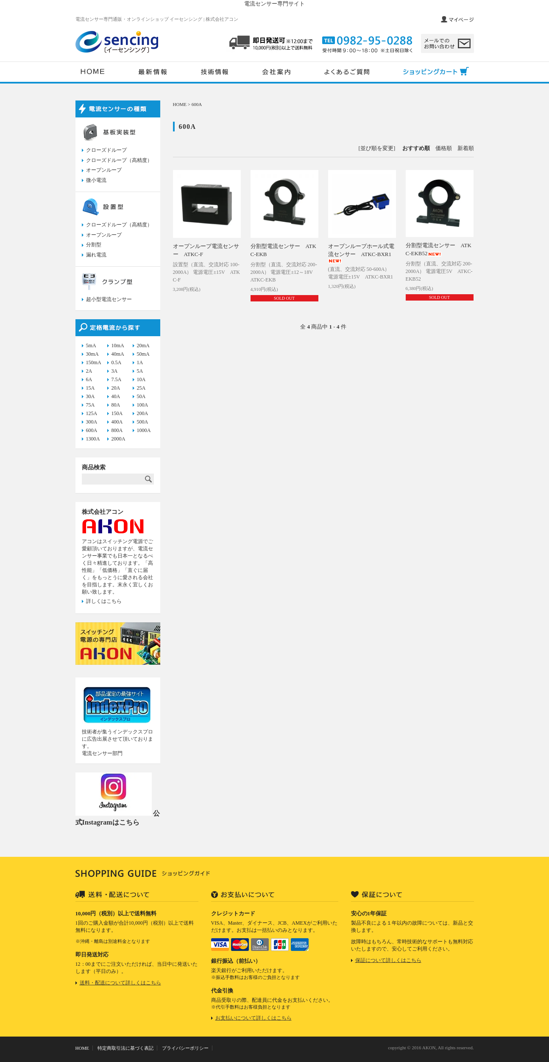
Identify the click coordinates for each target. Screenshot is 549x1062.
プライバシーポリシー (185, 1048)
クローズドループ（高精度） (119, 160)
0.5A (116, 362)
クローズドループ (106, 150)
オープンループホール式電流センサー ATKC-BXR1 (361, 253)
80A (115, 405)
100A (142, 405)
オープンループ (104, 170)
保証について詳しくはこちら (388, 960)
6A (89, 379)
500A (142, 422)
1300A (93, 439)
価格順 (443, 148)
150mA (93, 362)
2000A (118, 439)
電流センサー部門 (102, 753)
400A (117, 422)
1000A (144, 430)
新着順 (465, 148)
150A (117, 413)
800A (117, 430)
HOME (180, 104)
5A (140, 371)
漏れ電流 (96, 255)
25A (141, 388)
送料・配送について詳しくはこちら (120, 983)
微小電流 (96, 180)
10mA (117, 345)
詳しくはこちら (104, 601)
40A (115, 396)
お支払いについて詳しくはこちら (253, 1018)
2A (89, 371)
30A (90, 396)
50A (141, 396)
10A (141, 379)
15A (90, 388)
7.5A (116, 379)
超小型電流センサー (109, 299)
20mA (143, 345)
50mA (143, 354)
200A (142, 413)
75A (90, 405)
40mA (117, 354)
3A (114, 371)
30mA (92, 354)
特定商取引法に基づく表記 (125, 1048)
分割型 (93, 245)
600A (197, 104)
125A (92, 413)
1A (140, 362)
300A (92, 422)
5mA (91, 345)
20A (115, 388)
